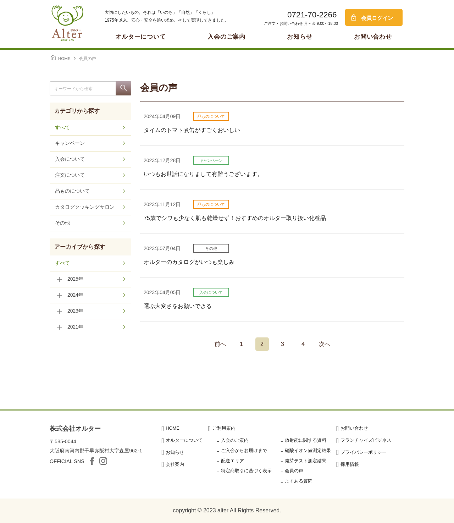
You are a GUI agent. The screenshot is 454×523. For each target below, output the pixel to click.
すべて (62, 128)
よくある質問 (298, 481)
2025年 (75, 279)
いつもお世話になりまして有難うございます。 (203, 174)
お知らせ (299, 36)
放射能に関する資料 (305, 440)
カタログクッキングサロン (85, 207)
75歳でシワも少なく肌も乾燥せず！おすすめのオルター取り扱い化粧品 (235, 218)
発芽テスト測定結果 (305, 460)
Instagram (103, 461)
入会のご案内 (226, 36)
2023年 (75, 311)
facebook (92, 461)
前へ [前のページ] (220, 344)
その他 (211, 248)
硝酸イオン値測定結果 (308, 450)
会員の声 (294, 470)
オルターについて (140, 36)
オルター (67, 23)
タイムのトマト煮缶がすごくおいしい (192, 130)
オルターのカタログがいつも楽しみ (189, 262)
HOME (172, 428)
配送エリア (232, 460)
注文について (70, 175)
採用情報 (349, 464)
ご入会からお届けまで (244, 450)
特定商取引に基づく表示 (246, 470)
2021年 (75, 327)
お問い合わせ (373, 36)
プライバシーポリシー (363, 452)
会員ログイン (377, 18)
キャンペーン (211, 160)
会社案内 (175, 464)
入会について (211, 292)
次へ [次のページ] (324, 344)
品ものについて (211, 116)
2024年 (75, 295)
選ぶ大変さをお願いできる (178, 306)
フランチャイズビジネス (365, 440)
